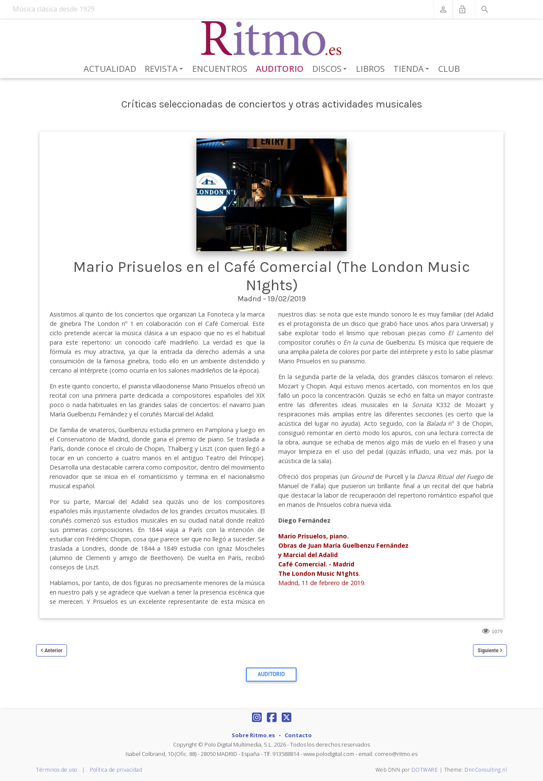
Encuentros (219, 68)
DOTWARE (424, 769)
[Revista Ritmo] (271, 39)
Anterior (53, 650)
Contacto (298, 735)
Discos (331, 69)
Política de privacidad (116, 769)
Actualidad (110, 68)
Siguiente (488, 650)
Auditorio (280, 68)
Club (449, 68)
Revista (165, 69)
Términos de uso (56, 769)
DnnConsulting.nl (486, 769)
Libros (370, 68)
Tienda (412, 69)
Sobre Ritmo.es (253, 735)
